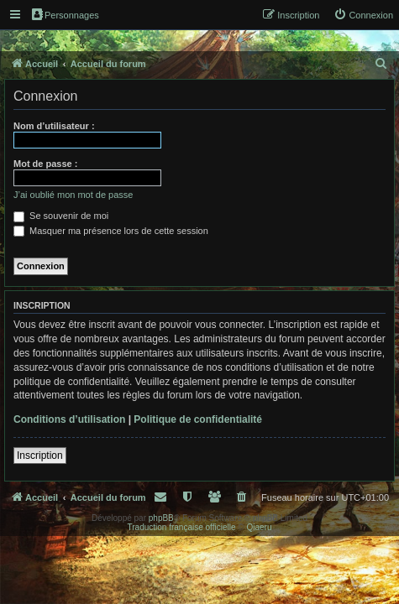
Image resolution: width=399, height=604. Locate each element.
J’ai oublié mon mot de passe (73, 195)
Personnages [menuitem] (65, 14)
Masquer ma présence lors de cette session (110, 231)
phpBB (161, 518)
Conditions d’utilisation (69, 419)
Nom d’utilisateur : (54, 126)
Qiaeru (258, 527)
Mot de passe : (45, 164)
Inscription (40, 455)
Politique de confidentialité (198, 419)
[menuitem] (363, 15)
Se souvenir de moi (60, 216)
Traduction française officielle (182, 527)
